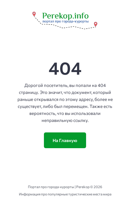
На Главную (65, 140)
